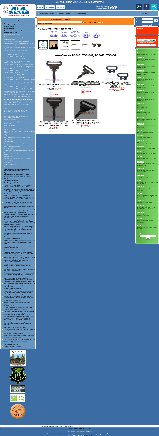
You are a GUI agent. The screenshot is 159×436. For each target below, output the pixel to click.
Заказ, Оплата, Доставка (46, 13)
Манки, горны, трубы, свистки (12, 34)
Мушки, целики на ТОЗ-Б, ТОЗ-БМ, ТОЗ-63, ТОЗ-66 (18, 97)
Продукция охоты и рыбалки (11, 167)
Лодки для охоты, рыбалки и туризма (15, 327)
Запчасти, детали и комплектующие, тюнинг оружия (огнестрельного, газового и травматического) (17, 304)
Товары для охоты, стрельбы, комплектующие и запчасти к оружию (53, 35)
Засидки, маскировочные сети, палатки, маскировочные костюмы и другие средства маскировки (17, 265)
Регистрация (50, 7)
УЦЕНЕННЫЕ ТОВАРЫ (11, 344)
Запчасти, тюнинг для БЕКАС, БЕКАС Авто (15, 59)
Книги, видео (7, 162)
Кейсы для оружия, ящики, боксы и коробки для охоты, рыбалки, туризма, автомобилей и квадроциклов (18, 216)
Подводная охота (8, 156)
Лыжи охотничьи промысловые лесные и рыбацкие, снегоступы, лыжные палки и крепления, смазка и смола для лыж (19, 285)
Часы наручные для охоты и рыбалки (15, 212)
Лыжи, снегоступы (9, 148)
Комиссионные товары (10, 164)
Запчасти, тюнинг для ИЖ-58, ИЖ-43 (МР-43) (16, 70)
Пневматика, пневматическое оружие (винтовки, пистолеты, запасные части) (18, 237)
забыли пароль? (147, 25)
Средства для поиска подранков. (14, 333)
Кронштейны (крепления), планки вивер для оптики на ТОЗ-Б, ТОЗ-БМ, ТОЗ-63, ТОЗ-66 (19, 101)
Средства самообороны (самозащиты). (16, 249)
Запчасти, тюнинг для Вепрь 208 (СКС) (14, 56)
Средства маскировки (10, 39)
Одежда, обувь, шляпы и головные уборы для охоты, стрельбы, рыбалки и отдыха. (18, 203)
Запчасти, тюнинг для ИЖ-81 (12, 72)
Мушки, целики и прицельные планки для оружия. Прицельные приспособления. (19, 336)
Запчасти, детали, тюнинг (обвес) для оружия (16, 41)
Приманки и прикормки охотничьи (14, 288)
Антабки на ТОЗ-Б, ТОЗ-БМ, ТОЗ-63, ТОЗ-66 (96, 36)
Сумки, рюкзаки (8, 139)
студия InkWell (88, 435)
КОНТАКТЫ (60, 7)
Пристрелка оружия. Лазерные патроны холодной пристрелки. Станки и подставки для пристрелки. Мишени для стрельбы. (19, 274)
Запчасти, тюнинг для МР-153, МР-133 (14, 75)
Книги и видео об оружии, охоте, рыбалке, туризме (19, 339)
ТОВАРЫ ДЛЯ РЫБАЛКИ (11, 183)
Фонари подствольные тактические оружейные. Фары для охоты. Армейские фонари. (18, 308)
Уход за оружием (8, 141)
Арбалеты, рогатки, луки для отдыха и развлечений (19, 210)
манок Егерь (49, 23)
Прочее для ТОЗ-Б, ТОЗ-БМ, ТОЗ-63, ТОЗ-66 (16, 104)
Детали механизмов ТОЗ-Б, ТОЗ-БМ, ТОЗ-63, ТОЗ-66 (18, 94)
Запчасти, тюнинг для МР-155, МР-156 (14, 77)
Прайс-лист (59, 426)
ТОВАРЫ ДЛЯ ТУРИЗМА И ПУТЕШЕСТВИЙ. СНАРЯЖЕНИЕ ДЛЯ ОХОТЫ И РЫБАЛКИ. (17, 186)
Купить (56, 94)
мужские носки (81, 434)
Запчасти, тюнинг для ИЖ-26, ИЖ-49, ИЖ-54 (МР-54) (18, 64)
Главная (40, 7)
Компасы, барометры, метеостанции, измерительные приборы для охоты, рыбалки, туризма (18, 323)
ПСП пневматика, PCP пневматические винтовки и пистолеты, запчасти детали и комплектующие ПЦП (19, 242)
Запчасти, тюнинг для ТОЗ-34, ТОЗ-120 (15, 86)
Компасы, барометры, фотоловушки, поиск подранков (19, 150)
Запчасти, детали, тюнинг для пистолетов (15, 50)
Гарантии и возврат (64, 13)
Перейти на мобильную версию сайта (79, 428)
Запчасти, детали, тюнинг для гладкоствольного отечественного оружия (75, 35)
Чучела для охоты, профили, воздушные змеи (16, 37)
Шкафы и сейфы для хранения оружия (15, 341)
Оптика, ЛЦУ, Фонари (10, 119)
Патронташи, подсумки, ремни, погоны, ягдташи (17, 137)
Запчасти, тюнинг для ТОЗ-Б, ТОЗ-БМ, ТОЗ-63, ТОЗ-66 (19, 88)
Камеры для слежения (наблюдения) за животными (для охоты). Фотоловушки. (19, 269)
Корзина (52, 426)
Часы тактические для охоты (12, 146)
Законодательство (80, 13)
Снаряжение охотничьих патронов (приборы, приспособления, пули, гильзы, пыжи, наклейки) (18, 297)
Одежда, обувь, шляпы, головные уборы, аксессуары (18, 144)
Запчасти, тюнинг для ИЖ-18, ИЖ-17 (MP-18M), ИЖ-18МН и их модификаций (17, 61)
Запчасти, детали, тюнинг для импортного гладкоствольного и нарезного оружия (15, 111)
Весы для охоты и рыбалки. (12, 300)
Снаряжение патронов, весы (12, 114)
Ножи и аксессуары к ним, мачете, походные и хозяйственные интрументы (16, 117)
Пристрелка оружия (9, 125)
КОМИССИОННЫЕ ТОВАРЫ (12, 346)
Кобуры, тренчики (9, 135)
